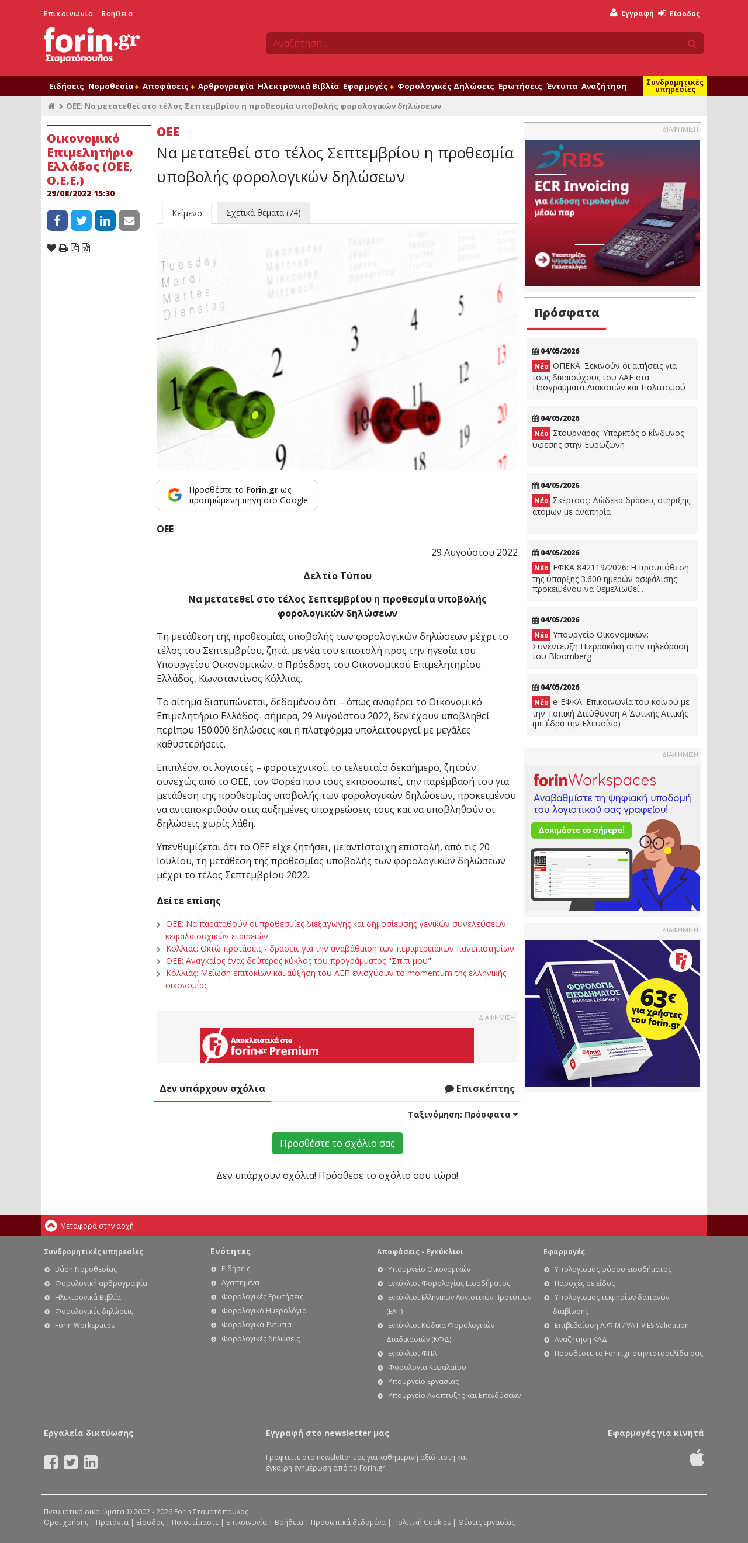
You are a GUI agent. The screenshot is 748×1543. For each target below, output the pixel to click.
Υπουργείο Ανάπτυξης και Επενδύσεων (454, 1395)
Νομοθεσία (113, 86)
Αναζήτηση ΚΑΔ (581, 1339)
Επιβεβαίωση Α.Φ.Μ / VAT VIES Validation (622, 1325)
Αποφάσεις (168, 86)
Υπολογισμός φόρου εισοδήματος (613, 1269)
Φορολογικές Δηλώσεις (445, 86)
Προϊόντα (112, 1522)
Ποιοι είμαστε (195, 1522)
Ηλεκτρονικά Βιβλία (298, 86)
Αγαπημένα (240, 1283)
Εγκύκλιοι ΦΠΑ (412, 1353)
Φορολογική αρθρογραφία (101, 1283)
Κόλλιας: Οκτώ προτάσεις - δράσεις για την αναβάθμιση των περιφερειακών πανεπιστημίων (340, 948)
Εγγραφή (632, 13)
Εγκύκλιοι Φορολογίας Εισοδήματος (449, 1283)
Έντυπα (561, 86)
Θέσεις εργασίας (486, 1522)
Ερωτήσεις (520, 86)
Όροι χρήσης (66, 1522)
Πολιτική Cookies (422, 1522)
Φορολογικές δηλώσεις (94, 1311)
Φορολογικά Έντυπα (256, 1325)
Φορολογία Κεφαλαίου (427, 1367)
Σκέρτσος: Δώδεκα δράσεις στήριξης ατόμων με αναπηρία (611, 505)
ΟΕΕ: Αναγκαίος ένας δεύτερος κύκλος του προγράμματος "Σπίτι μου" (298, 960)
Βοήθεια (117, 14)
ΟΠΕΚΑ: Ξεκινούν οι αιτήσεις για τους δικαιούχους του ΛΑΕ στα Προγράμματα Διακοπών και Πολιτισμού (608, 376)
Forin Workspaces (85, 1325)
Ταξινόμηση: (463, 1114)
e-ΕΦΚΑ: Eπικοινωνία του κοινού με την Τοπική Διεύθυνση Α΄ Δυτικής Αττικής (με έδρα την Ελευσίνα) (611, 712)
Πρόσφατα (567, 312)
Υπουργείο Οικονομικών (429, 1269)
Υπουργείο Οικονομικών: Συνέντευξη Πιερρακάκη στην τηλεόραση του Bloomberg (610, 645)
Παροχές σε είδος (585, 1283)
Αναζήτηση (603, 86)
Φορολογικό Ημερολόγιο (264, 1311)
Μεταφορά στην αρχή (97, 1226)
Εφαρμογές (368, 86)
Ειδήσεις (66, 86)
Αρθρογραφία (226, 86)
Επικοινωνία (69, 14)
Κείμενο (187, 213)
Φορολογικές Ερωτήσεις (262, 1297)
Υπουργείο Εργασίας (423, 1381)
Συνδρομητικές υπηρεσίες (675, 85)
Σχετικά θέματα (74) (263, 212)
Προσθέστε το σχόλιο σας (337, 1143)
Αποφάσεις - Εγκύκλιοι (420, 1252)
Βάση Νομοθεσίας (86, 1269)
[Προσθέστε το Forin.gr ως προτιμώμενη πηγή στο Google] (237, 495)
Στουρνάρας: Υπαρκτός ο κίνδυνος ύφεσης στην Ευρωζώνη (608, 438)
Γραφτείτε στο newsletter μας (315, 1457)
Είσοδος (679, 14)
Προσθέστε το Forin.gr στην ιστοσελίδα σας (629, 1353)
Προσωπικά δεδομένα (348, 1522)
